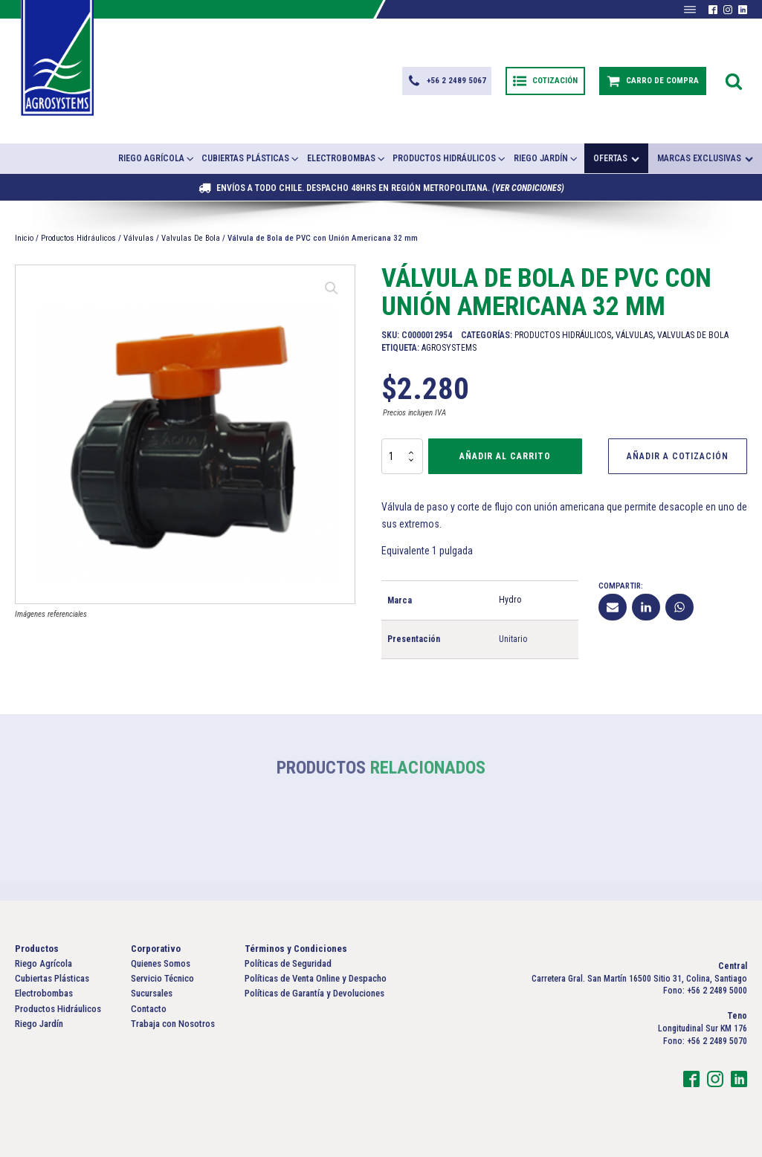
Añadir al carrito (505, 456)
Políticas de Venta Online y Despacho (316, 978)
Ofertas (616, 158)
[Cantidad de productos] (402, 456)
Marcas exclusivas (705, 158)
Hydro (510, 599)
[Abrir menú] (690, 10)
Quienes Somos (160, 963)
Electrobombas (347, 158)
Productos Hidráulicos (450, 158)
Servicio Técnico (162, 978)
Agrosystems (449, 348)
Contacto (149, 1008)
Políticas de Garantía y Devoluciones (314, 993)
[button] (446, 81)
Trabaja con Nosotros (173, 1023)
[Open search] (733, 81)
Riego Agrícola (157, 158)
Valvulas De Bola (190, 238)
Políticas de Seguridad (288, 963)
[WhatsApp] (679, 607)
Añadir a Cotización (678, 456)
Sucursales (151, 993)
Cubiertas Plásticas (250, 158)
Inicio (24, 238)
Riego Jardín (546, 158)
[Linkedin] (646, 607)
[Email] (612, 607)
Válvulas (138, 238)
